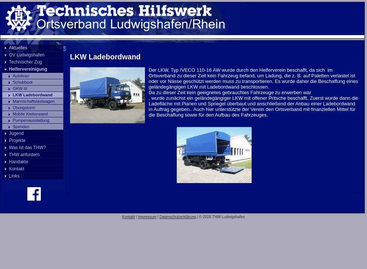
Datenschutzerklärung (178, 217)
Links (14, 176)
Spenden (21, 126)
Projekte (17, 140)
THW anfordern (24, 154)
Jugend (16, 133)
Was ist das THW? (27, 147)
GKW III (20, 88)
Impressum (147, 217)
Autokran (21, 76)
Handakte (18, 161)
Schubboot (23, 82)
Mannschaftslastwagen (34, 101)
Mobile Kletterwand (30, 114)
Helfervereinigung (28, 69)
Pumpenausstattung (31, 120)
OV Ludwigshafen (27, 55)
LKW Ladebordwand (32, 95)
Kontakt (16, 168)
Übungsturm (24, 107)
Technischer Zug (25, 62)
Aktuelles (18, 47)
